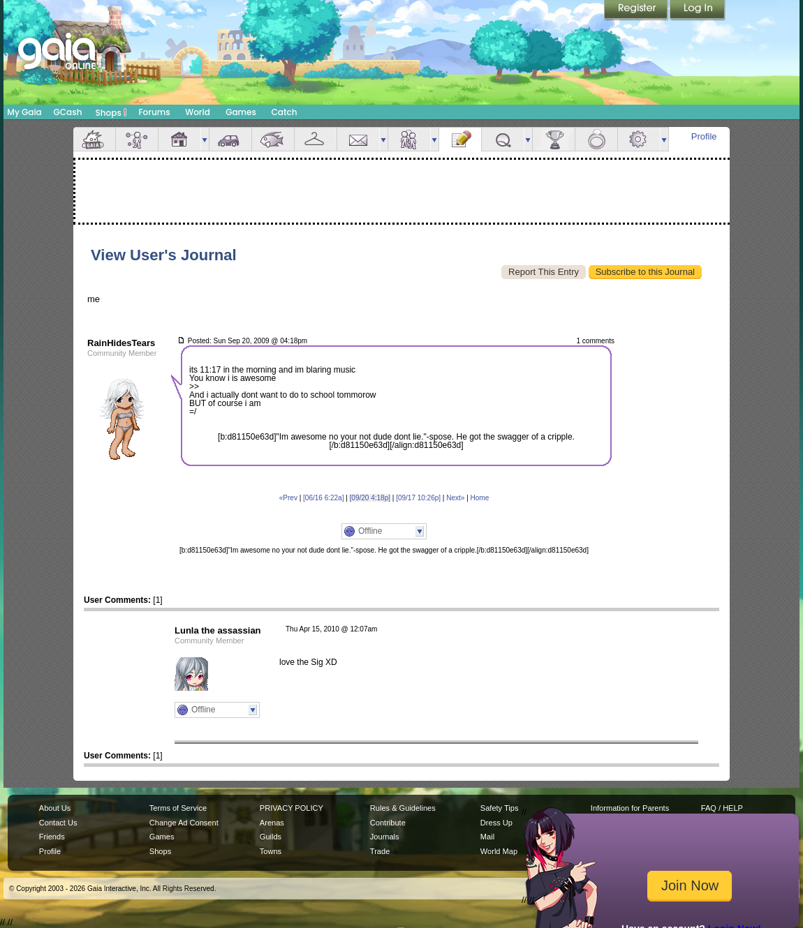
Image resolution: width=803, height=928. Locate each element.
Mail (358, 139)
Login (697, 10)
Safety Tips (499, 808)
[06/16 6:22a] (323, 498)
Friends (409, 139)
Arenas (272, 822)
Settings (639, 139)
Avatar (137, 139)
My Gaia (24, 112)
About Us (55, 808)
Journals (384, 836)
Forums (154, 112)
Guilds (270, 836)
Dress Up (496, 822)
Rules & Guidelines (403, 808)
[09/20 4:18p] (370, 498)
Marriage (596, 139)
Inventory (316, 139)
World (197, 112)
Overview (94, 139)
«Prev (288, 498)
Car (230, 139)
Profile (704, 136)
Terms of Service (178, 808)
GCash (68, 112)
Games (241, 112)
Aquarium (273, 139)
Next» (455, 498)
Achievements (554, 139)
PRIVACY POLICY (291, 808)
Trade (380, 851)
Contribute (388, 822)
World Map (498, 851)
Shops (111, 112)
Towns (270, 851)
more (204, 139)
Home (480, 498)
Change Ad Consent (184, 822)
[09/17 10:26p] (418, 498)
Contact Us (58, 822)
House (179, 139)
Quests (503, 139)
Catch (284, 112)
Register (637, 10)
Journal (460, 139)
